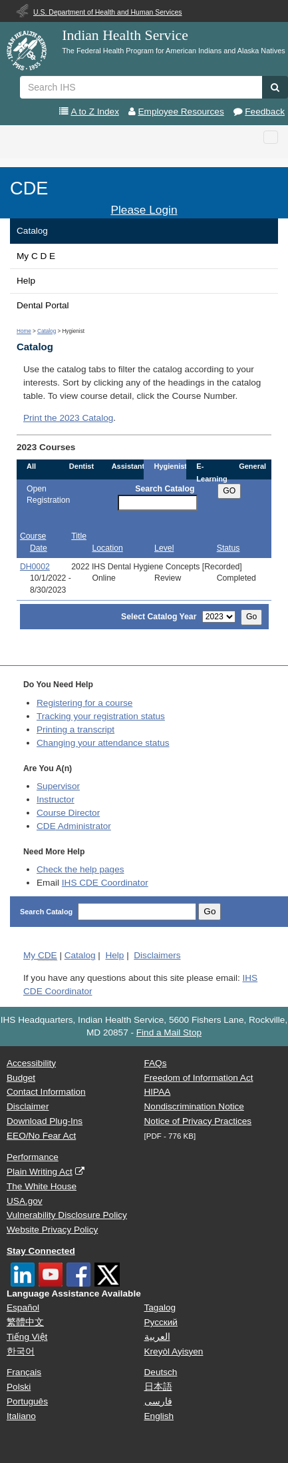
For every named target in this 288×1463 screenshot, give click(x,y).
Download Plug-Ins (44, 1121)
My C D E (36, 256)
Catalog (32, 231)
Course (33, 536)
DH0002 (35, 566)
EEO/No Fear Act (41, 1136)
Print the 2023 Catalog (68, 418)
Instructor (55, 799)
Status (228, 548)
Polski (19, 1387)
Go (251, 616)
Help (26, 281)
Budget (21, 1078)
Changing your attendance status (103, 743)
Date (38, 548)
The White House (41, 1186)
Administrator (74, 826)
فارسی (158, 1401)
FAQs (155, 1063)
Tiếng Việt (27, 1337)
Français (24, 1372)
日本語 (158, 1387)
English (159, 1416)
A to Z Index (95, 112)
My (40, 955)
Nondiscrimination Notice (194, 1106)
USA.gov (25, 1201)
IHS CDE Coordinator (105, 883)
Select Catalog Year (158, 616)
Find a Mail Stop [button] (169, 1032)
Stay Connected (41, 1251)
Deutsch (161, 1372)
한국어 (21, 1351)
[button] (275, 87)
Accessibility (31, 1063)
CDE (29, 188)
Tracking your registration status (101, 716)
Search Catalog (164, 488)
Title (78, 536)
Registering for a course (84, 703)
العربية (157, 1337)
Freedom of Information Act (198, 1078)
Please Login (143, 209)
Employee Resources (181, 112)
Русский (161, 1322)
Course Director (68, 813)
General (252, 466)
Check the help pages (80, 869)
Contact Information (46, 1092)
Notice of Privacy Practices (198, 1121)
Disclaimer (28, 1106)
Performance (33, 1157)
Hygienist (170, 466)
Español (23, 1308)
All (31, 466)
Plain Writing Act (39, 1172)
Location (107, 548)
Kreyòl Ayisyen (174, 1351)
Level (164, 548)
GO (229, 490)
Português (27, 1401)
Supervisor (58, 786)
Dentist (81, 466)
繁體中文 (25, 1322)
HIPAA (157, 1092)
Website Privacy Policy (52, 1230)
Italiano (21, 1416)
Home (24, 331)
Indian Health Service (125, 35)
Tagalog (160, 1308)
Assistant (128, 466)
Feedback (265, 112)
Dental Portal (43, 305)
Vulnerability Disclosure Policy (67, 1215)
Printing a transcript (75, 729)
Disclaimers (157, 955)
